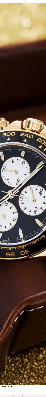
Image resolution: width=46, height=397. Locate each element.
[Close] (45, 396)
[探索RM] (3, 391)
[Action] (40, 396)
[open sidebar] (4, 1)
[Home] (23, 2)
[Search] (42, 1)
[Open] (4, 1)
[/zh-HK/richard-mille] (23, 194)
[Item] (18, 383)
